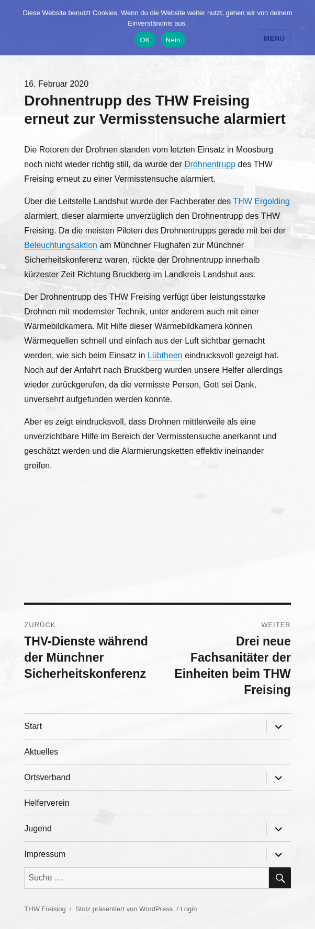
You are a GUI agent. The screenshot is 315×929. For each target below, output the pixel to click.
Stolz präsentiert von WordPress (124, 909)
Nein (173, 40)
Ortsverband (47, 777)
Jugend (38, 828)
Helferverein (46, 802)
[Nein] (302, 27)
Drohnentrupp (209, 164)
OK (145, 40)
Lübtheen (165, 355)
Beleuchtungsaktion (60, 245)
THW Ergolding (261, 201)
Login (189, 909)
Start (33, 726)
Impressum (44, 854)
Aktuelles (41, 751)
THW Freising (44, 909)
